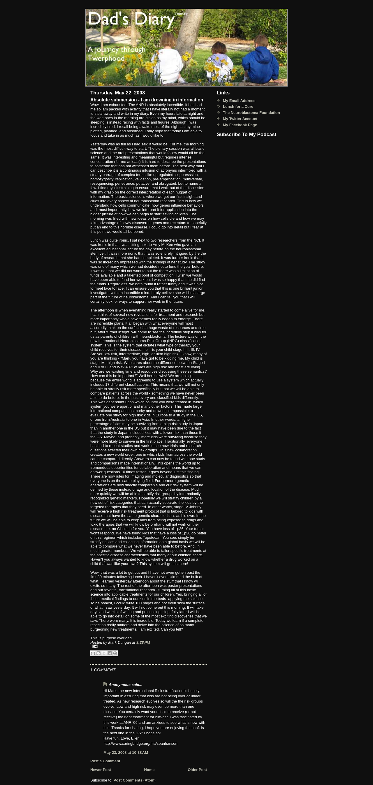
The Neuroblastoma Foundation (251, 112)
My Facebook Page (240, 125)
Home (149, 770)
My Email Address (239, 100)
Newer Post (100, 770)
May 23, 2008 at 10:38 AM (125, 752)
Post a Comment (105, 761)
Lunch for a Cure (238, 106)
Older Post (197, 770)
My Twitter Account (240, 119)
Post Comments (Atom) (135, 780)
